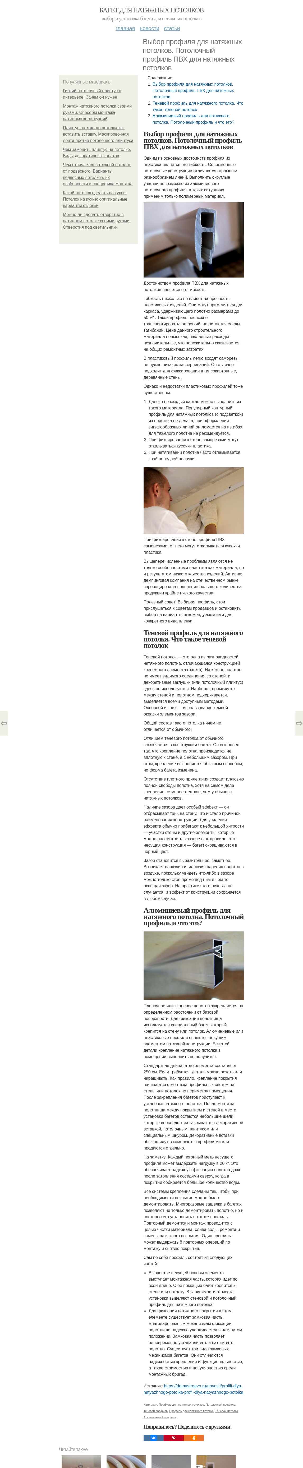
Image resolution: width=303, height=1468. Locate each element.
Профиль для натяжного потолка (191, 1410)
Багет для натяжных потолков (151, 10)
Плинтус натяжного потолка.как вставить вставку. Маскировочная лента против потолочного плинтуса (98, 134)
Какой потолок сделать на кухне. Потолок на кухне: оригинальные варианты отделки (95, 199)
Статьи (172, 28)
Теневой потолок (226, 1410)
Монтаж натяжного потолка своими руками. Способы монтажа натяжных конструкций (97, 112)
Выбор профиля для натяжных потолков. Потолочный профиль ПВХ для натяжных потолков (193, 90)
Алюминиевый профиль (160, 1417)
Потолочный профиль (220, 1404)
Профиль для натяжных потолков (181, 1404)
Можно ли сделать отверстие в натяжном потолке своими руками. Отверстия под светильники (97, 220)
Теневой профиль (156, 1410)
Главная (125, 28)
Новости (149, 28)
